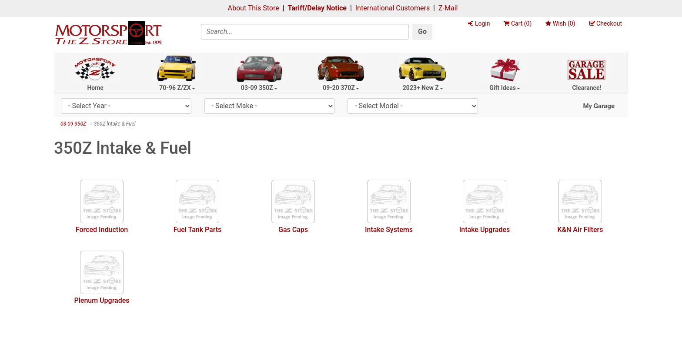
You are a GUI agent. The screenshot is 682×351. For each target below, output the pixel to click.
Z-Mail (448, 8)
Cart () (518, 23)
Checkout (605, 23)
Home (95, 87)
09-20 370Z (341, 87)
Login (479, 23)
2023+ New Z (423, 87)
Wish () (560, 23)
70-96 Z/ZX (177, 87)
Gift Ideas (504, 87)
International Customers (392, 8)
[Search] (305, 32)
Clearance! (586, 87)
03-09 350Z (259, 87)
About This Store (253, 8)
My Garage (599, 106)
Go (422, 31)
